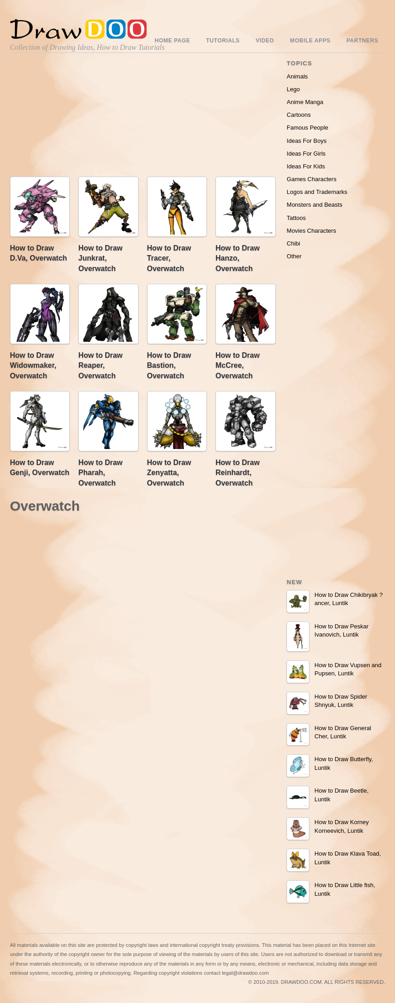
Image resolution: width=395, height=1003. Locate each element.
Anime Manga (305, 102)
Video (265, 40)
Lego (293, 89)
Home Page (172, 40)
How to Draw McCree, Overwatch (237, 365)
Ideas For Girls (306, 153)
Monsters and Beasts (314, 204)
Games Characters (311, 179)
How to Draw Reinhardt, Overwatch (237, 473)
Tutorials (223, 40)
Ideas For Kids (306, 166)
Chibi (293, 243)
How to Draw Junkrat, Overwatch (100, 258)
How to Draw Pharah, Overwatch (100, 473)
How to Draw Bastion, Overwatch (169, 365)
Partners (362, 40)
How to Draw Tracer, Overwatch (169, 258)
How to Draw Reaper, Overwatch (100, 365)
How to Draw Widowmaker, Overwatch (33, 365)
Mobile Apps (310, 40)
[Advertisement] (142, 117)
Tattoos (296, 217)
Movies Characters (311, 230)
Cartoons (299, 114)
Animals (297, 76)
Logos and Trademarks (317, 191)
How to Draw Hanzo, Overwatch (237, 258)
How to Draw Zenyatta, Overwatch (169, 473)
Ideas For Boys (306, 140)
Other (294, 256)
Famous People (307, 127)
